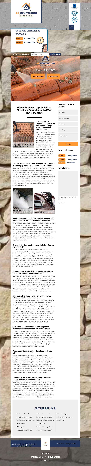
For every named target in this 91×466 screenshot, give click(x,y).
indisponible (29, 38)
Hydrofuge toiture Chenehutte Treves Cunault (45, 422)
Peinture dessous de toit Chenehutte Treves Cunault (44, 415)
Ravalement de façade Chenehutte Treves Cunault (24, 415)
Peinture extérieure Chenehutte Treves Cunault (26, 422)
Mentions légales (24, 446)
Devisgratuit (40, 40)
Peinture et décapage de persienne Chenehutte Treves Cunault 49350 (64, 417)
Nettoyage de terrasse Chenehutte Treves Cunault (24, 428)
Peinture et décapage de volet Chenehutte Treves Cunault (44, 428)
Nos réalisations (38, 76)
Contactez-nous (53, 76)
